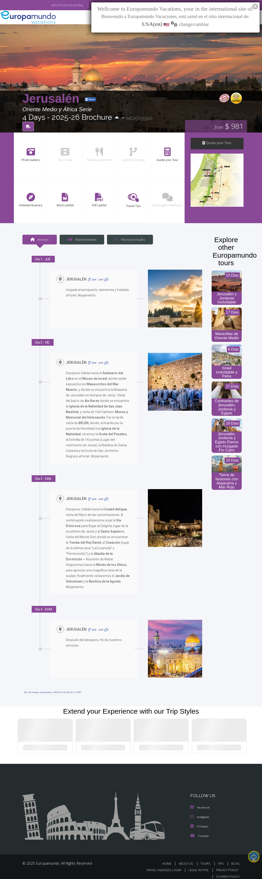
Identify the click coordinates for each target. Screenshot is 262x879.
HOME (168, 858)
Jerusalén (52, 98)
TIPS (221, 858)
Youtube (199, 830)
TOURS (206, 858)
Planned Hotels (81, 240)
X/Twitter (199, 821)
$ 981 (229, 126)
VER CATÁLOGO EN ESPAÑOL (56, 5)
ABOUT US (187, 858)
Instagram (200, 812)
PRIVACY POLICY (226, 865)
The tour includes (128, 240)
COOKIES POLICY (227, 871)
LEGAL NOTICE (196, 865)
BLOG (235, 858)
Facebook (200, 802)
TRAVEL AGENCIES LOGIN (160, 865)
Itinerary (39, 240)
